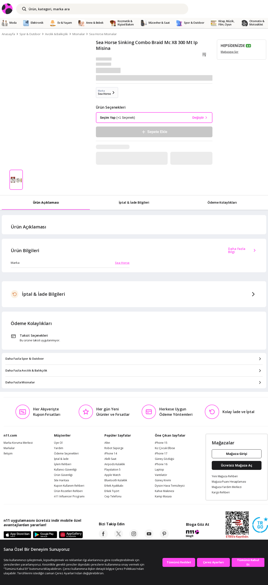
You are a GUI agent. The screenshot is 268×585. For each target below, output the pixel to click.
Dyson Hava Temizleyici (170, 486)
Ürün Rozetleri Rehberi (68, 491)
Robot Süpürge (113, 448)
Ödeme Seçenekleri (66, 453)
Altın (107, 443)
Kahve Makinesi (164, 491)
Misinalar (78, 34)
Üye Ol (58, 443)
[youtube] (149, 536)
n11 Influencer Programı (69, 496)
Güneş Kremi (163, 480)
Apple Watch (112, 475)
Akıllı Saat (110, 459)
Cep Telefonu (112, 496)
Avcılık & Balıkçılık (56, 34)
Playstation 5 (112, 469)
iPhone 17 (161, 453)
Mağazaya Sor (229, 52)
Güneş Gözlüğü (164, 459)
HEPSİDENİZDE (233, 45)
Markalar (9, 448)
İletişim (8, 453)
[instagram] (133, 536)
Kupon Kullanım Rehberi (69, 486)
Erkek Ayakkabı (113, 486)
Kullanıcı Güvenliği (65, 469)
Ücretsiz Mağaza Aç (236, 465)
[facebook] (103, 536)
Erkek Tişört (111, 491)
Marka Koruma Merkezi (18, 443)
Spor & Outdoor (30, 34)
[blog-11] (197, 534)
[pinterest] (164, 536)
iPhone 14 (110, 453)
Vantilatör (161, 475)
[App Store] (17, 535)
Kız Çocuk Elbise (165, 448)
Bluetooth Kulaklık (115, 480)
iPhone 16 (161, 464)
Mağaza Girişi (236, 454)
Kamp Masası (163, 496)
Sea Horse (122, 263)
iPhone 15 (161, 443)
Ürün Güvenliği (63, 475)
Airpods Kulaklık (114, 464)
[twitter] (118, 536)
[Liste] (204, 54)
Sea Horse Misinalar (103, 34)
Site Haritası (61, 480)
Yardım (58, 448)
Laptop (159, 469)
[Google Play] (45, 535)
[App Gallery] (71, 535)
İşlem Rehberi (62, 464)
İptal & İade (61, 459)
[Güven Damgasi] (260, 525)
